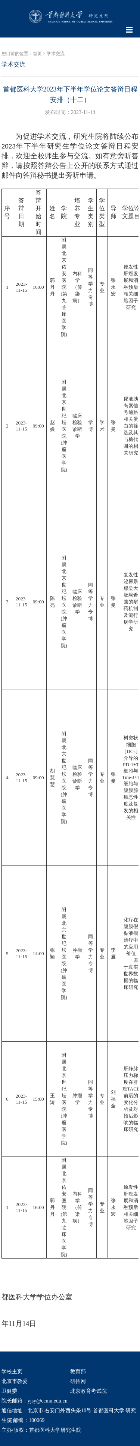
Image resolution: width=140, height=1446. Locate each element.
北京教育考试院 (88, 1391)
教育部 (78, 1371)
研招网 (78, 1381)
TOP (130, 1397)
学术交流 (56, 53)
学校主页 (11, 1371)
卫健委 (9, 1391)
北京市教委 (14, 1381)
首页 (37, 53)
